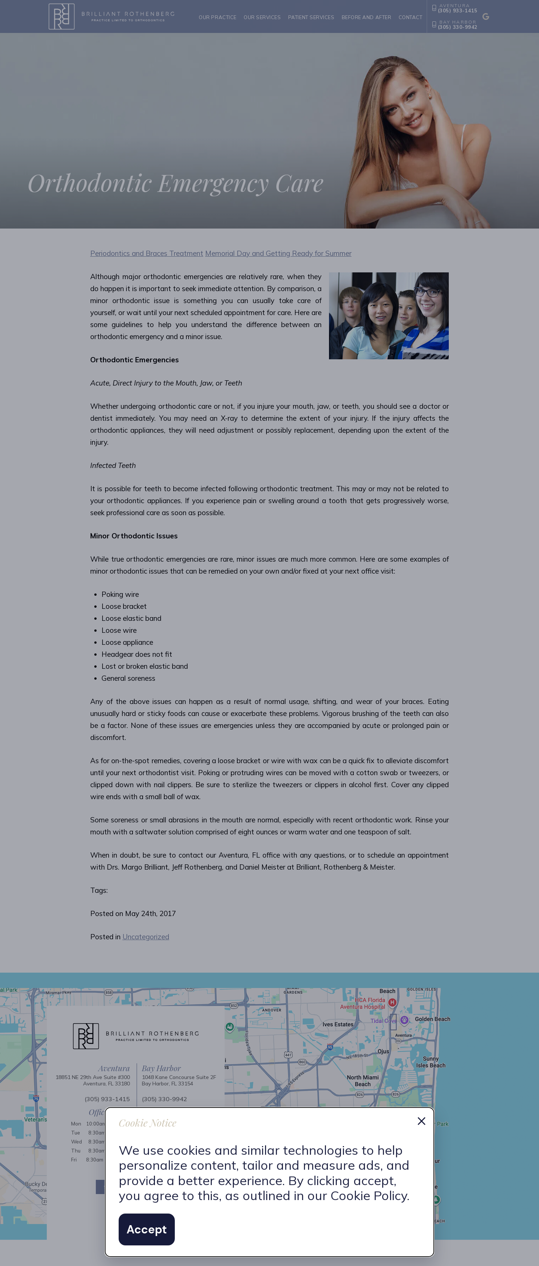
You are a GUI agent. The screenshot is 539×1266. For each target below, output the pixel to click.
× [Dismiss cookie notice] (421, 1120)
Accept (147, 1229)
